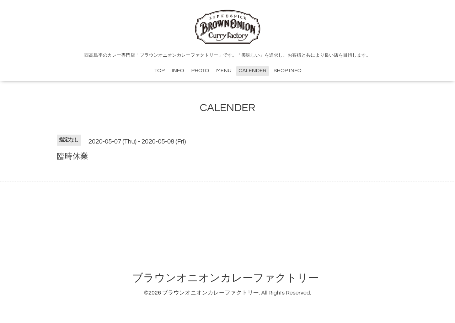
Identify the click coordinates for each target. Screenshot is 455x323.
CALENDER (252, 70)
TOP (159, 70)
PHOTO (200, 70)
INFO (178, 70)
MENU (223, 70)
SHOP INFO (287, 70)
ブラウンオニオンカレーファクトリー (225, 277)
